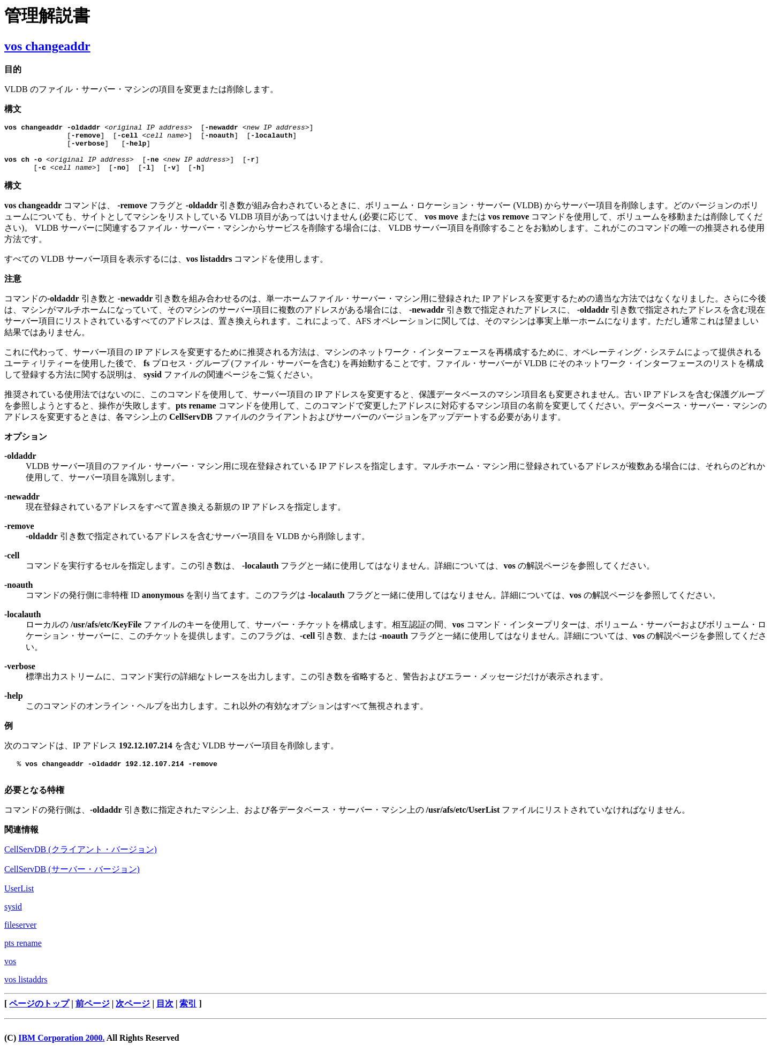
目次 (164, 1016)
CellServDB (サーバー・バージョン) (72, 882)
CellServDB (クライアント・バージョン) (80, 862)
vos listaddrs (25, 992)
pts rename (23, 955)
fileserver (20, 937)
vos (10, 974)
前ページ (92, 1016)
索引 (187, 1016)
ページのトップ (39, 1016)
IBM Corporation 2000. (61, 1050)
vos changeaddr (47, 46)
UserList (19, 901)
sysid (13, 919)
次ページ (133, 1016)
